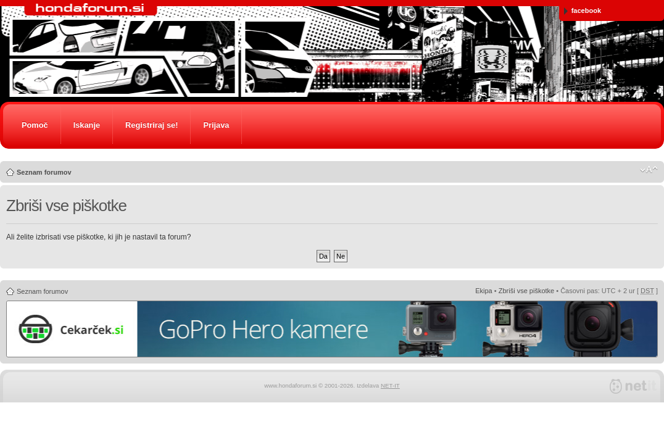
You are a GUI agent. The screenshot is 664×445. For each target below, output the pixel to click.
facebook (582, 11)
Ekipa (483, 290)
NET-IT (390, 385)
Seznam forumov (44, 172)
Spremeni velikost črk (649, 169)
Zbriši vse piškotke (526, 290)
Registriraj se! (151, 125)
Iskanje (86, 125)
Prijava (216, 125)
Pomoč (35, 125)
